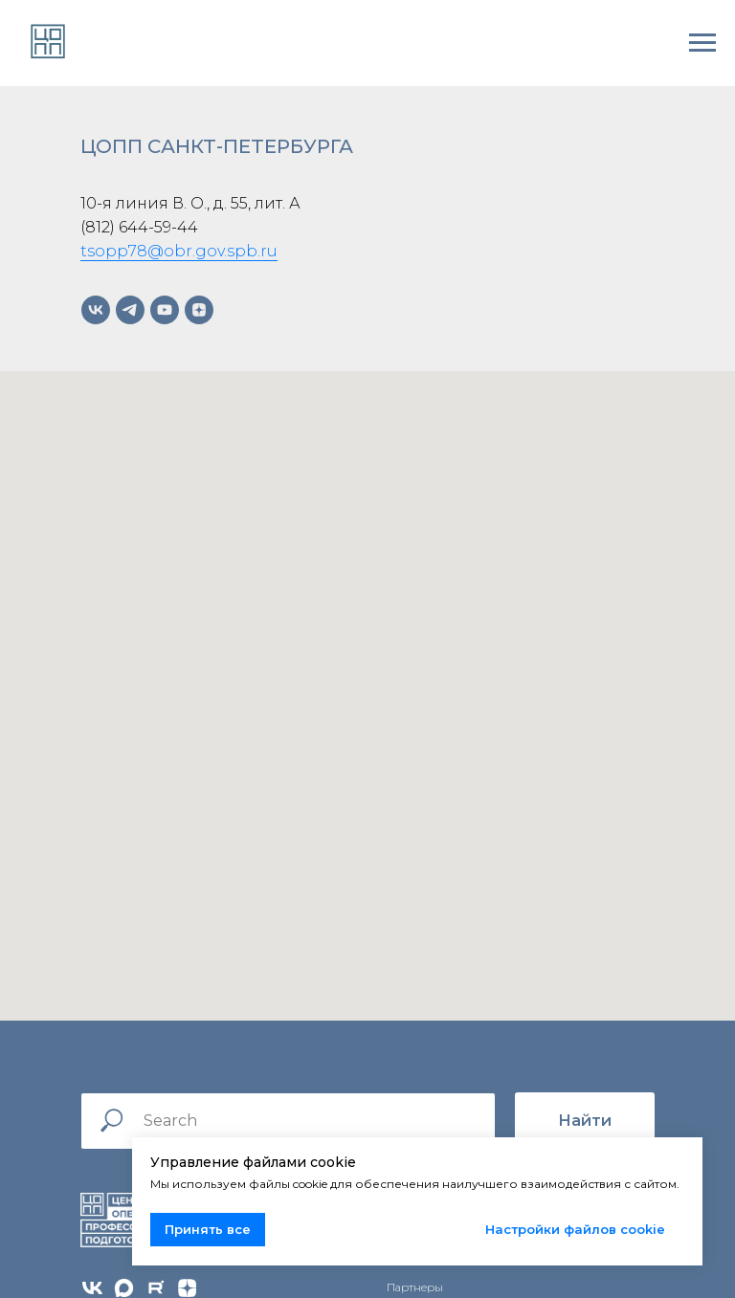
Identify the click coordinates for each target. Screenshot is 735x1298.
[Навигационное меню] (702, 43)
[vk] (95, 310)
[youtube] (164, 310)
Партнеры (415, 1287)
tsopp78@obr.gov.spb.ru (179, 251)
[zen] (199, 310)
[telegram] (130, 310)
